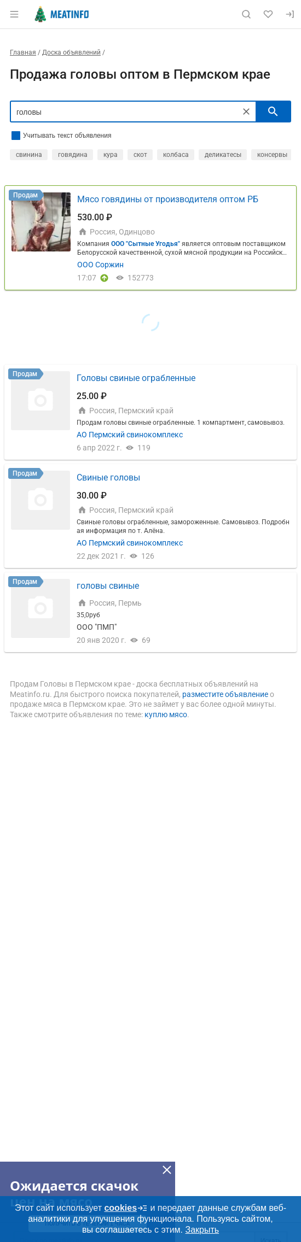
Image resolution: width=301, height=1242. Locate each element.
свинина (29, 155)
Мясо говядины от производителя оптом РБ (167, 199)
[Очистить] (246, 111)
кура (110, 155)
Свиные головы (108, 477)
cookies (126, 1208)
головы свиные (108, 586)
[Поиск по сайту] (246, 14)
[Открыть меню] (14, 14)
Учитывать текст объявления (67, 135)
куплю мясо (165, 714)
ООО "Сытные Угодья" (145, 244)
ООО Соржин (100, 264)
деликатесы (223, 155)
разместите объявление (225, 694)
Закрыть (202, 1229)
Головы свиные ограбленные (136, 378)
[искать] (273, 111)
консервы (272, 155)
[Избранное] (268, 14)
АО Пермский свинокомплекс (130, 434)
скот (140, 155)
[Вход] (290, 14)
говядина (73, 155)
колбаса (176, 155)
